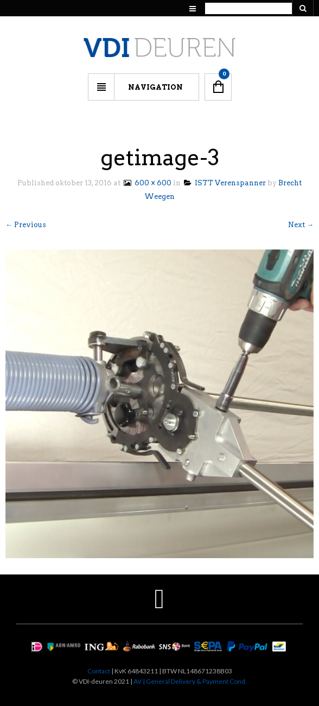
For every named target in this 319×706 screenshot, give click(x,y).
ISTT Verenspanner (225, 183)
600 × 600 (146, 183)
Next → (301, 225)
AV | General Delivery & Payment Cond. (190, 681)
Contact (98, 671)
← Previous (25, 225)
